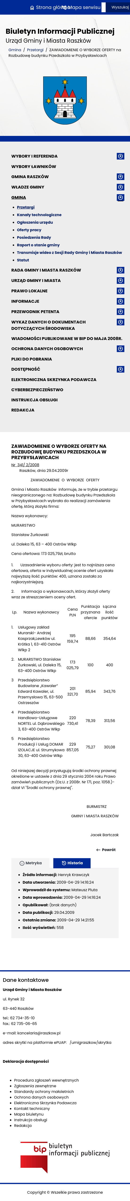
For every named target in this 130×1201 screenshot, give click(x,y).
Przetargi (35, 50)
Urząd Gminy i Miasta (36, 280)
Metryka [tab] (30, 863)
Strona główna (49, 7)
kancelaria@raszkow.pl (39, 1033)
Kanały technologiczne (39, 215)
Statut (23, 260)
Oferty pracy (29, 230)
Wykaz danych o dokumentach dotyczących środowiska (48, 325)
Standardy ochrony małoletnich (44, 1091)
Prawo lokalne (29, 291)
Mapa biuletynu (29, 1114)
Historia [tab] (72, 863)
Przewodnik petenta (35, 312)
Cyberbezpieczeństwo (37, 390)
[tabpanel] (65, 903)
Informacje (25, 301)
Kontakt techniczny (32, 1108)
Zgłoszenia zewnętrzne (35, 1086)
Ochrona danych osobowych (47, 349)
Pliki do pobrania (31, 359)
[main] (65, 650)
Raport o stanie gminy (38, 245)
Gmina (14, 50)
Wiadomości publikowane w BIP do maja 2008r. (66, 338)
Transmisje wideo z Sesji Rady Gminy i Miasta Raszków (69, 252)
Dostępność (25, 369)
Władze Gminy (27, 187)
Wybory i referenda (34, 156)
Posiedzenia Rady (34, 237)
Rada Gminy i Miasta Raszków (46, 270)
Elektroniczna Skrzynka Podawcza (53, 379)
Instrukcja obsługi (34, 400)
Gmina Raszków (30, 177)
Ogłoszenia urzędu (35, 222)
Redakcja (22, 410)
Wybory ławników (33, 166)
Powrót (106, 850)
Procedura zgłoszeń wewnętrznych (46, 1080)
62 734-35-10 (22, 1018)
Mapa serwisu (81, 7)
